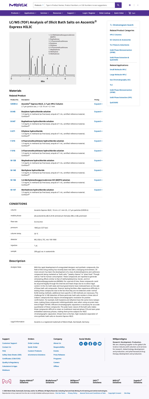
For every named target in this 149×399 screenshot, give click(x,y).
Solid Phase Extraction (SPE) (121, 97)
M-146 (13, 180)
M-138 (13, 160)
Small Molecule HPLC (118, 69)
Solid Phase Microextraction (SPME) (121, 51)
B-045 (12, 111)
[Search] (118, 5)
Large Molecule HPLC (118, 74)
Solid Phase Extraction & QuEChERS (119, 58)
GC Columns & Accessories (120, 40)
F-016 (12, 150)
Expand (98, 104)
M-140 (13, 170)
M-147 (13, 189)
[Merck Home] (18, 5)
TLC (111, 85)
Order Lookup (104, 13)
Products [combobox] (38, 5)
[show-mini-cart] (134, 13)
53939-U (14, 104)
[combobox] (77, 5)
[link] (14, 343)
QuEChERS (114, 102)
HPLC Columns (116, 35)
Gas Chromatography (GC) (120, 80)
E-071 (12, 131)
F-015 (12, 141)
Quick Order (119, 13)
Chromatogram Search (121, 25)
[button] (89, 13)
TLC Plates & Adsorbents (119, 45)
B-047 (12, 121)
